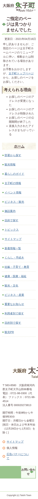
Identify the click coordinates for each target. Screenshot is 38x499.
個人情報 (12, 447)
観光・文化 (11, 285)
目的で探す (11, 220)
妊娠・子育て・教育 (17, 266)
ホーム (19, 146)
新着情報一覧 (13, 248)
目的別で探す (13, 322)
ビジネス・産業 (14, 294)
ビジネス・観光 (14, 201)
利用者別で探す (14, 313)
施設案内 (10, 211)
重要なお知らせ (14, 304)
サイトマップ (13, 239)
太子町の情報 (13, 183)
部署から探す (13, 155)
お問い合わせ (28, 471)
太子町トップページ (21, 73)
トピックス (12, 229)
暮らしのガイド (14, 173)
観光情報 (10, 164)
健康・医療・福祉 (15, 276)
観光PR (9, 332)
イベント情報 (13, 192)
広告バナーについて (18, 456)
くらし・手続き (14, 257)
